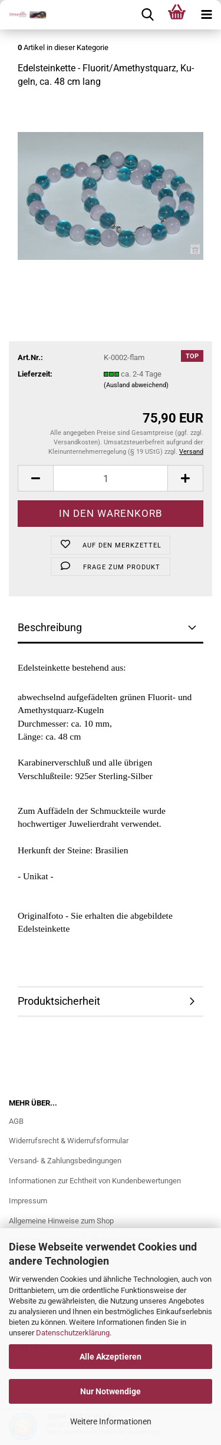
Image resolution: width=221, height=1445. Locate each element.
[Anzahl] (110, 478)
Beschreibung (50, 627)
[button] (35, 478)
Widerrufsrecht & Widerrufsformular (68, 1140)
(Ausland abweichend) (136, 385)
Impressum (28, 1200)
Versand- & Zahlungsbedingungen (65, 1160)
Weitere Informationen (110, 1421)
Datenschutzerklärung (73, 1332)
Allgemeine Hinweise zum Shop (61, 1220)
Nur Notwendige (110, 1391)
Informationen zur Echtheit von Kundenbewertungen (95, 1180)
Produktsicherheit (59, 1001)
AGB (16, 1121)
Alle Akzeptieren (110, 1356)
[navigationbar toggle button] (206, 14)
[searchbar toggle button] (147, 14)
